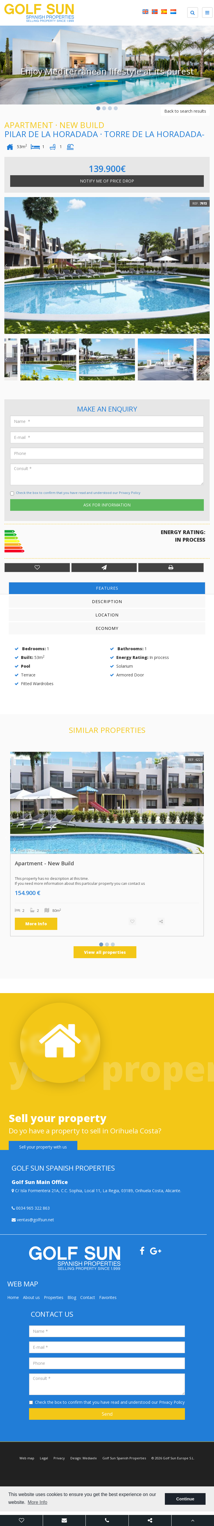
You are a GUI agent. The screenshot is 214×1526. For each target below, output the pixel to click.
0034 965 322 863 (31, 1208)
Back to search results (185, 111)
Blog (71, 1297)
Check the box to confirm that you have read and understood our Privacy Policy (78, 492)
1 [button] (98, 109)
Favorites (108, 1297)
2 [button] (104, 109)
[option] (107, 65)
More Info (36, 923)
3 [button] (110, 109)
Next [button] (208, 65)
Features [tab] (107, 588)
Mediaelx (90, 1458)
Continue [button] (185, 1499)
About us (31, 1297)
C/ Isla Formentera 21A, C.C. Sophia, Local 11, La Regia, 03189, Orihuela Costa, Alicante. (96, 1190)
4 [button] (116, 109)
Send (107, 1414)
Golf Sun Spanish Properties (124, 1458)
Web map (26, 1458)
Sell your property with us (43, 1147)
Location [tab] (107, 615)
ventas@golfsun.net (33, 1219)
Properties (53, 1297)
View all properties (105, 952)
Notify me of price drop (107, 181)
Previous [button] (6, 65)
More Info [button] (37, 1502)
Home (13, 1297)
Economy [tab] (107, 628)
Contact (87, 1297)
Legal (44, 1458)
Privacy (59, 1458)
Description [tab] (107, 601)
